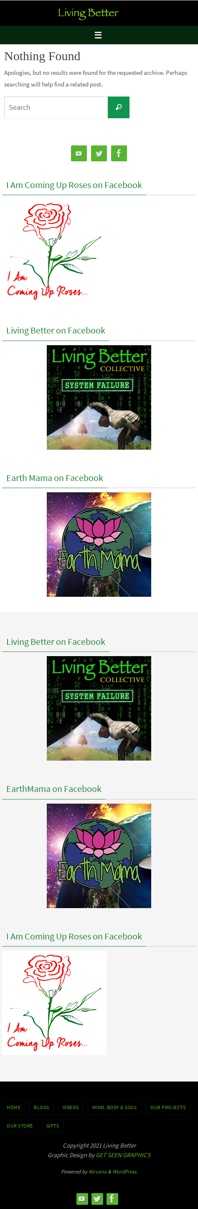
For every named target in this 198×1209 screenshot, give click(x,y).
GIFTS (52, 1125)
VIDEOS (71, 1107)
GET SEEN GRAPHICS (123, 1155)
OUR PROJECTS (167, 1107)
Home (13, 1107)
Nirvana (98, 1171)
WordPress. (124, 1171)
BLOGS (41, 1107)
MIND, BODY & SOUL (114, 1107)
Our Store (20, 1125)
